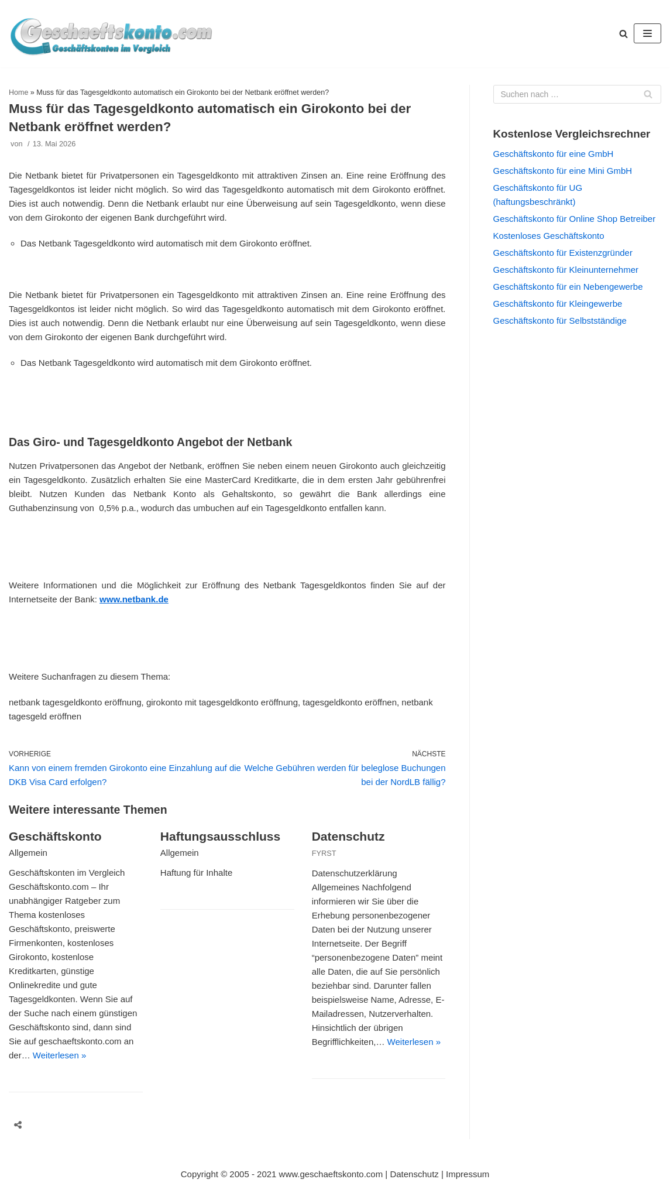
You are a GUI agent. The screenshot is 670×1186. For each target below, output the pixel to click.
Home (18, 92)
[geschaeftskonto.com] (111, 34)
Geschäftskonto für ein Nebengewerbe (568, 287)
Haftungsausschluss (220, 836)
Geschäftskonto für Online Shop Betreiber (574, 219)
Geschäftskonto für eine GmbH (553, 154)
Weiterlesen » (59, 1055)
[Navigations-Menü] (647, 33)
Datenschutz (348, 836)
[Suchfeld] (577, 94)
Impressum (467, 1174)
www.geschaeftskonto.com (331, 1174)
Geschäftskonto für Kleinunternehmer (565, 270)
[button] (623, 33)
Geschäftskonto (55, 836)
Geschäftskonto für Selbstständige (560, 320)
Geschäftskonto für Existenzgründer (563, 253)
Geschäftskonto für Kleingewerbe (558, 304)
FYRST (324, 853)
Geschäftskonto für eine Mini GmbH (563, 171)
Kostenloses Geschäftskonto (548, 236)
